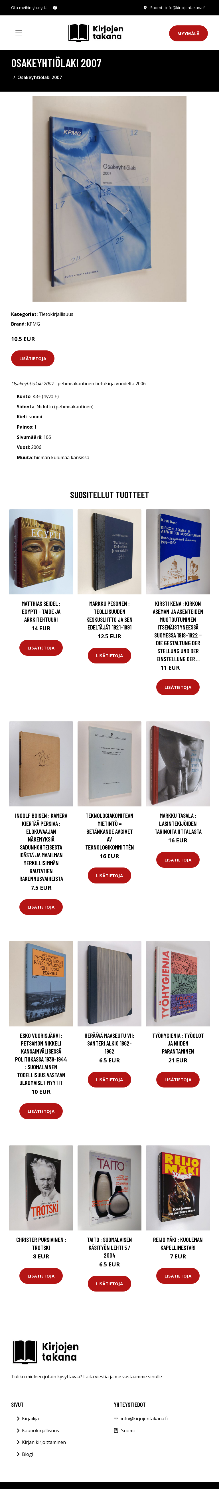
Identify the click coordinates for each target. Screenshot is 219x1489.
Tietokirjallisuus (56, 314)
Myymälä (188, 33)
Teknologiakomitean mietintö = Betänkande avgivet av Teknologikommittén (109, 831)
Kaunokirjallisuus (40, 1430)
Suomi (156, 7)
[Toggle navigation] (19, 32)
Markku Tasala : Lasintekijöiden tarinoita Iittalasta (178, 823)
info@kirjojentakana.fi (185, 7)
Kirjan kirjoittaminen (44, 1442)
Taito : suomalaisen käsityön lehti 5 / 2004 (109, 1247)
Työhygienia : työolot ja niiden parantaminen (178, 1043)
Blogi (27, 1454)
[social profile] (55, 7)
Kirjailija (30, 1418)
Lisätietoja (32, 358)
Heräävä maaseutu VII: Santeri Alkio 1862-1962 (109, 1043)
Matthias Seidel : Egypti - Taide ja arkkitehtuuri (41, 611)
